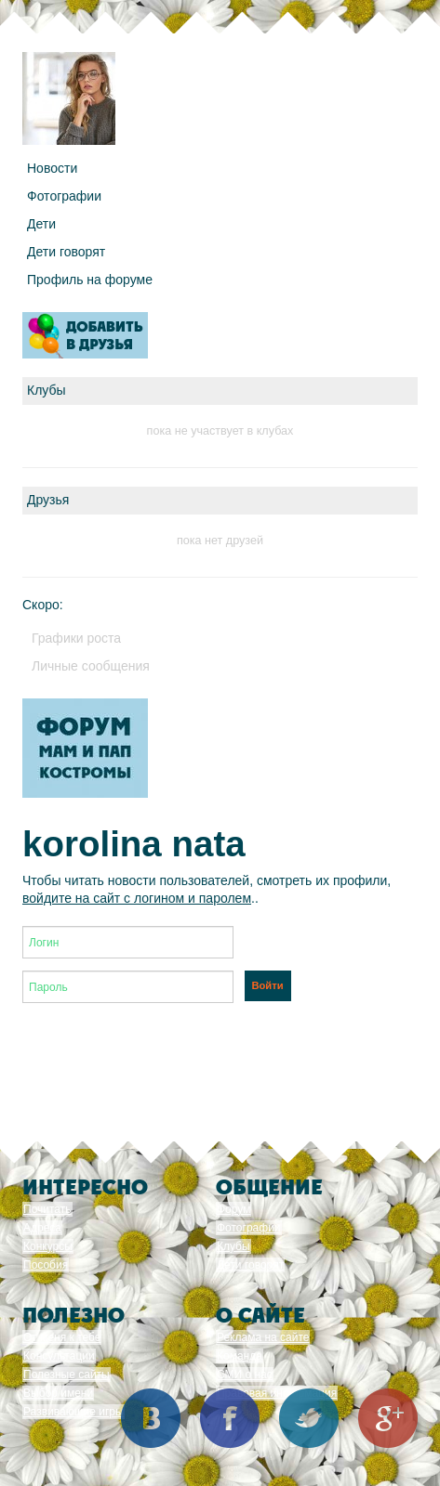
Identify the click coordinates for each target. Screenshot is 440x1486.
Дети (41, 223)
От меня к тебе (61, 1337)
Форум (233, 1209)
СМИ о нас (245, 1374)
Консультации (59, 1355)
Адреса (42, 1227)
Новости (52, 168)
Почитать (47, 1209)
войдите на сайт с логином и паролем (136, 898)
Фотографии (64, 196)
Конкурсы (48, 1246)
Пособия (45, 1264)
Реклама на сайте (263, 1337)
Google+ (388, 1418)
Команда (239, 1355)
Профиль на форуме (90, 279)
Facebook (230, 1418)
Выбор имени (58, 1393)
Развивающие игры (73, 1411)
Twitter (309, 1418)
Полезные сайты (66, 1374)
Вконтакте (150, 1418)
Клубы (233, 1246)
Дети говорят (66, 251)
